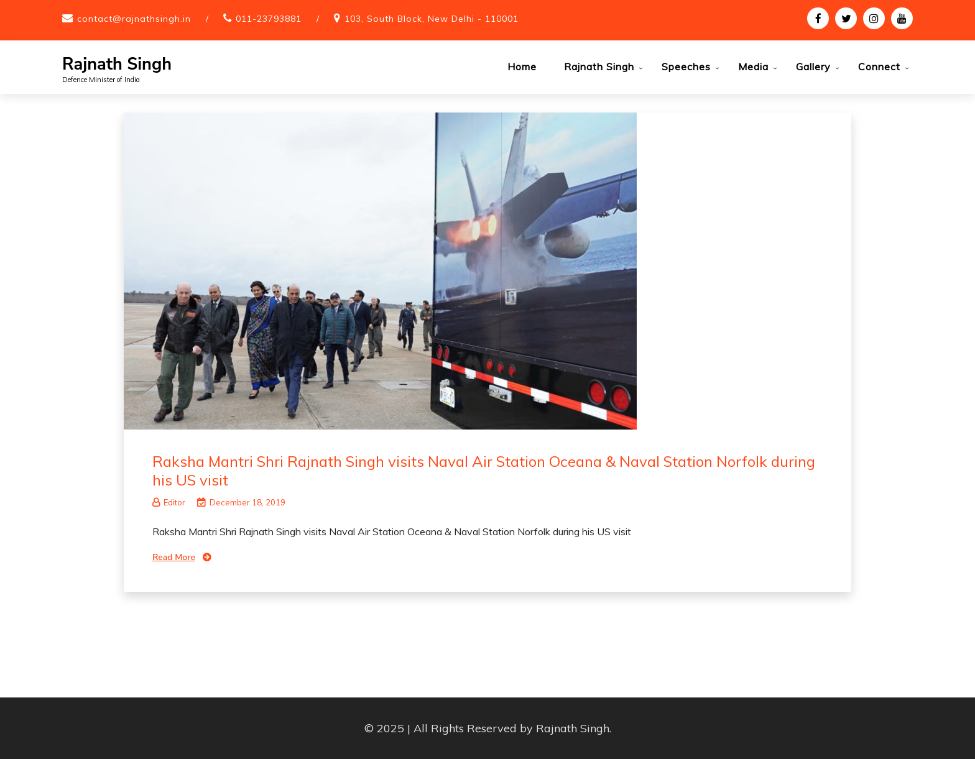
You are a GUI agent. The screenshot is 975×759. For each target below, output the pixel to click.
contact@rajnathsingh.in (134, 18)
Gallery (813, 66)
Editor (168, 502)
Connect (879, 66)
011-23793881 (269, 18)
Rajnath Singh (117, 64)
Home (522, 66)
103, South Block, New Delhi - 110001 (431, 18)
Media (753, 66)
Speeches (686, 66)
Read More (173, 557)
